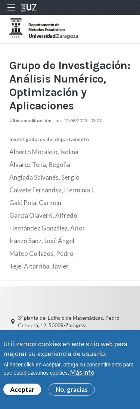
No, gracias (72, 391)
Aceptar (22, 391)
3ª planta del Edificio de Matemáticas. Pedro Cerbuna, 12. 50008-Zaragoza (68, 321)
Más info (82, 374)
